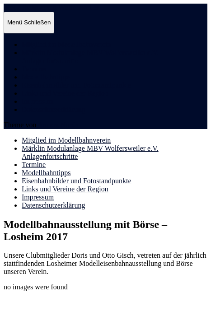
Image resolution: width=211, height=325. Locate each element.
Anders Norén (58, 125)
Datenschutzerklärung (53, 109)
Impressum (38, 101)
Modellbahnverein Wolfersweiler (51, 7)
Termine (34, 69)
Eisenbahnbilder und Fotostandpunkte (76, 85)
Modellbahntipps (46, 77)
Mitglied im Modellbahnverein (66, 44)
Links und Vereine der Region (65, 93)
